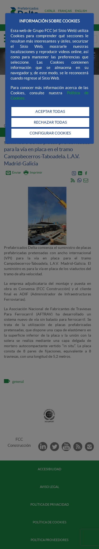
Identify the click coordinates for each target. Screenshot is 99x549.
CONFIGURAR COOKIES (50, 133)
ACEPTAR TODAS (50, 111)
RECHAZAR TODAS (50, 122)
